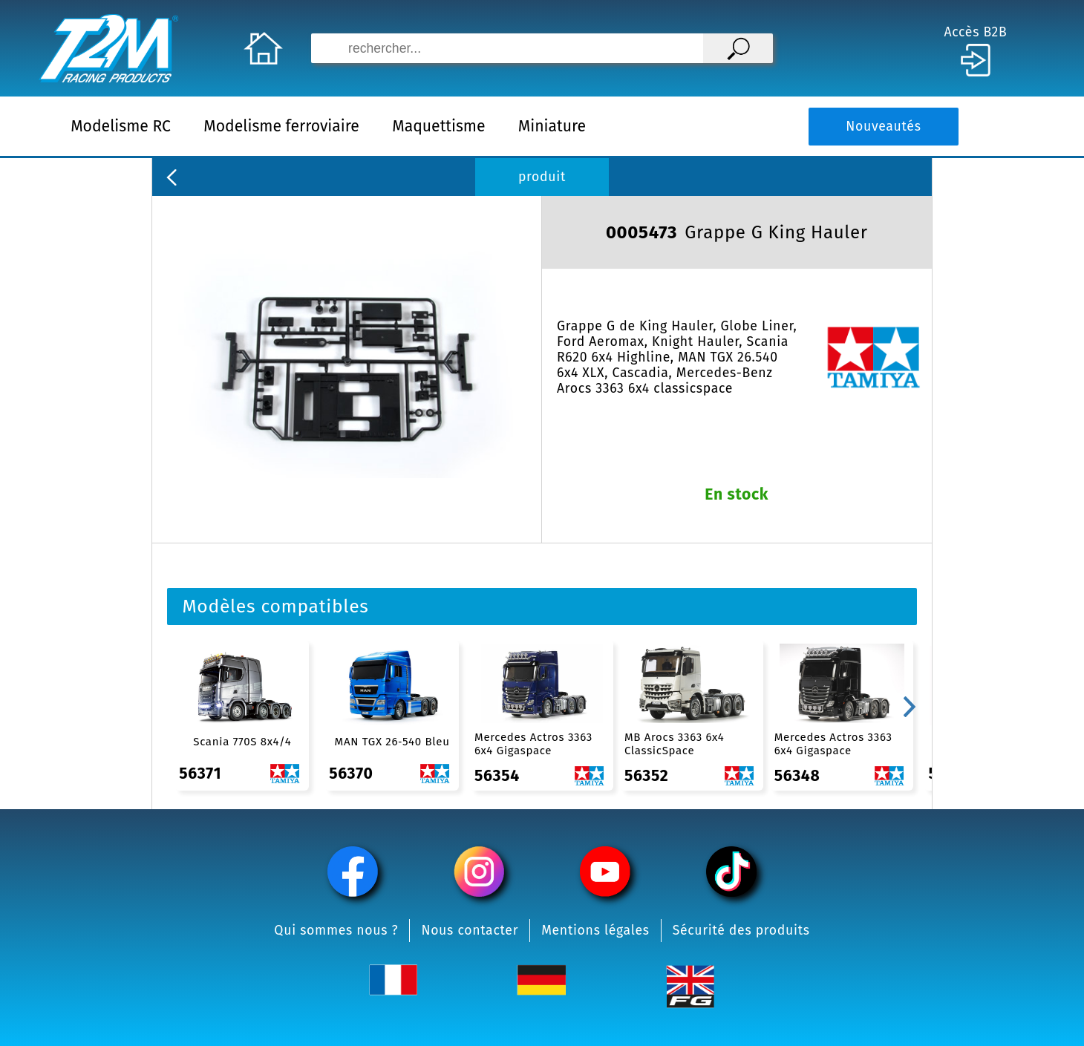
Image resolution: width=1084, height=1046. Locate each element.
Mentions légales (595, 930)
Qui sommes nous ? (336, 930)
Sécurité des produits (741, 930)
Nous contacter (469, 930)
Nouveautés (883, 126)
